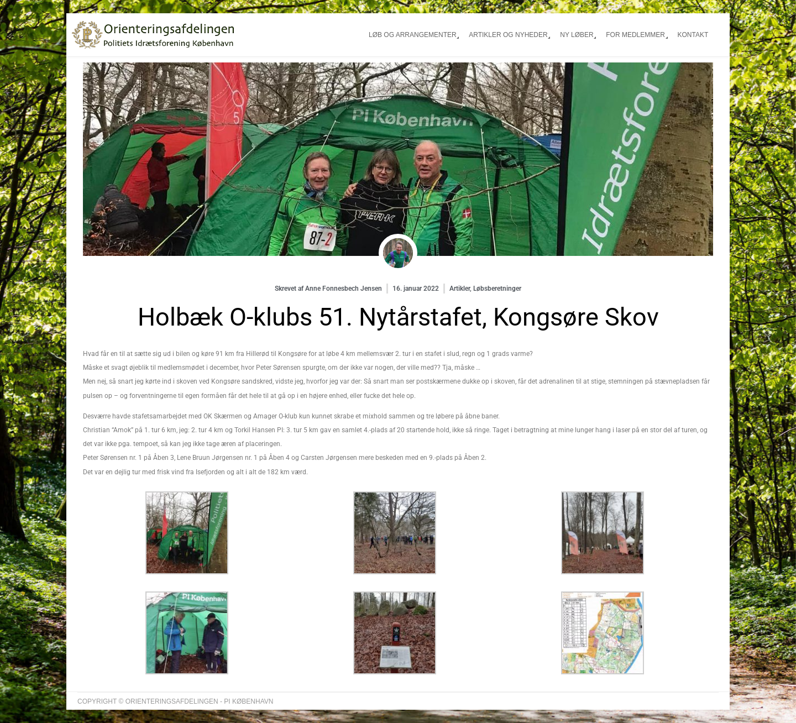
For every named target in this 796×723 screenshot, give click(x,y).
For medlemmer (635, 35)
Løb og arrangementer (413, 35)
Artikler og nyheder (508, 35)
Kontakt (692, 35)
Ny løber (576, 35)
